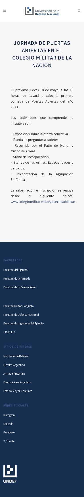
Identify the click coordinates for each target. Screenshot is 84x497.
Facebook (9, 433)
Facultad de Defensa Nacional (21, 315)
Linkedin (8, 424)
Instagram (9, 415)
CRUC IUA (9, 332)
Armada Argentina (14, 374)
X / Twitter (9, 441)
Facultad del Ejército (15, 270)
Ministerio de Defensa (16, 357)
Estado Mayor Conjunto (17, 391)
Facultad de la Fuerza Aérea (19, 288)
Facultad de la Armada (16, 279)
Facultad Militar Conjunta (18, 306)
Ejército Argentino (14, 365)
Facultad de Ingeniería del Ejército (23, 324)
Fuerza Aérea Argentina (17, 383)
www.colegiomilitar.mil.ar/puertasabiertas (43, 202)
